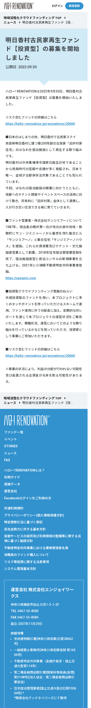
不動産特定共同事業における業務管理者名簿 (36, 548)
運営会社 (10, 491)
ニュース (10, 22)
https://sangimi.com (20, 278)
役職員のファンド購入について (26, 555)
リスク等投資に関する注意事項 (26, 562)
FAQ (7, 460)
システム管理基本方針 (20, 569)
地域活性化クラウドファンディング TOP (33, 18)
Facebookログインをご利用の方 (27, 498)
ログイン (57, 6)
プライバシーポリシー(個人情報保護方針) (34, 515)
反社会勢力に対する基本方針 (25, 529)
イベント (10, 439)
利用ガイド (12, 477)
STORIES (11, 446)
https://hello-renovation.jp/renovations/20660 (40, 124)
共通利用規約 (13, 508)
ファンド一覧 (13, 432)
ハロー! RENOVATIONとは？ (24, 470)
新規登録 (74, 6)
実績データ (12, 484)
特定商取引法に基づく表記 (23, 522)
